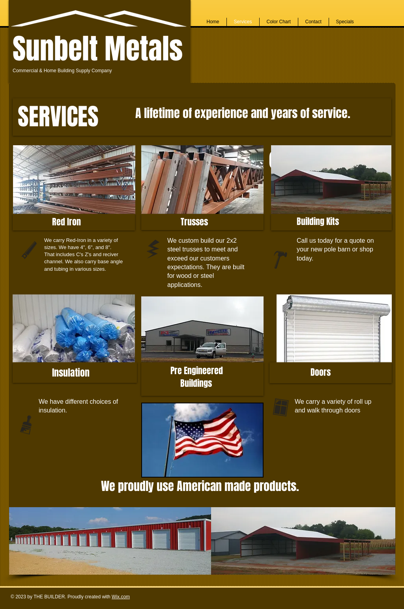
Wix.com (121, 597)
